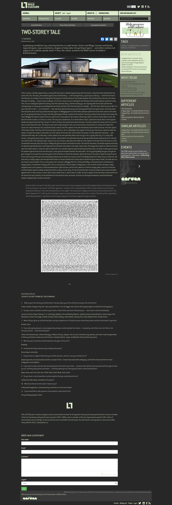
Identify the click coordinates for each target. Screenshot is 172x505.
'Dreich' (124, 119)
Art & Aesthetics (36, 25)
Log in (135, 503)
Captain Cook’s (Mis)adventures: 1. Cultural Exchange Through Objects (133, 62)
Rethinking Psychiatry (129, 88)
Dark (128, 7)
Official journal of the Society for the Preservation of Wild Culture (43, 494)
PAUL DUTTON (26, 414)
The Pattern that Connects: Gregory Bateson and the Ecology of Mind (133, 93)
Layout (23, 480)
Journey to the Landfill (129, 90)
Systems (107, 19)
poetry (124, 45)
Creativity (26, 19)
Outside (74, 19)
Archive (124, 141)
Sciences (91, 19)
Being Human (44, 19)
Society (58, 13)
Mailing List (123, 503)
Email (23, 448)
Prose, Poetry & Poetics (67, 25)
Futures (58, 19)
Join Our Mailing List (128, 13)
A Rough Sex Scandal (128, 82)
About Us (90, 13)
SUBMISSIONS (104, 13)
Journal (25, 13)
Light (133, 7)
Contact (116, 503)
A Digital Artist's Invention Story (132, 58)
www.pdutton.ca (42, 422)
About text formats (109, 474)
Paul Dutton (27, 38)
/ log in (68, 13)
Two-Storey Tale (127, 109)
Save (24, 489)
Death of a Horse (127, 65)
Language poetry (133, 45)
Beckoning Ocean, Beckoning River (133, 117)
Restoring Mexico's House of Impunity (134, 67)
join (63, 13)
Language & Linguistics (98, 25)
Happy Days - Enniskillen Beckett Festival (135, 111)
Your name (25, 439)
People (130, 503)
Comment (24, 457)
